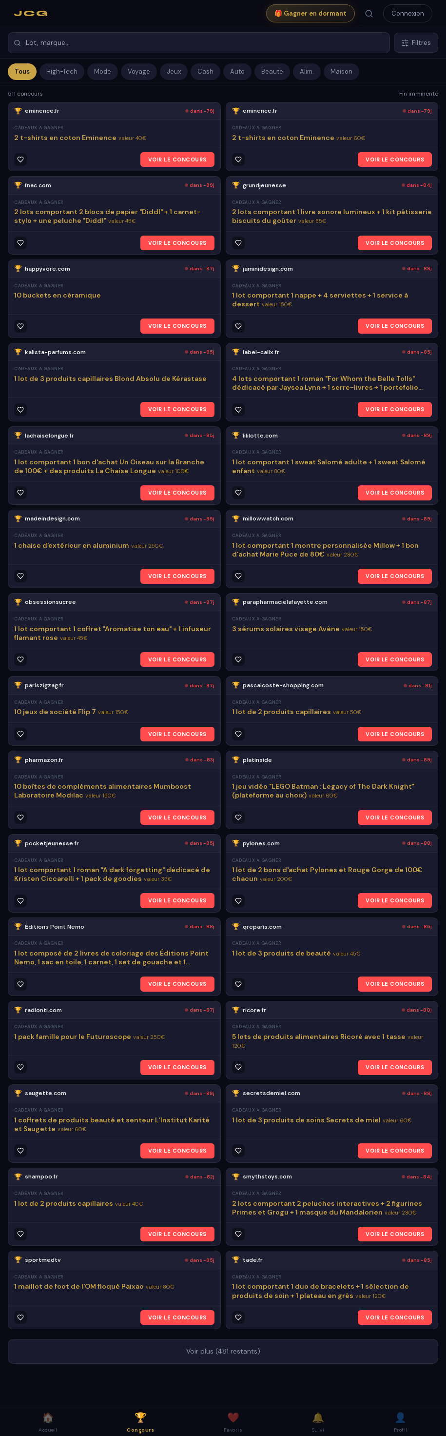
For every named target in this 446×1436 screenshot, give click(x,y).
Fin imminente (418, 94)
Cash (205, 71)
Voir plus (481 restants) (223, 1351)
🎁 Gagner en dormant (310, 13)
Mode (102, 71)
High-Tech (62, 71)
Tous (22, 71)
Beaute (272, 71)
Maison (341, 71)
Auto (237, 71)
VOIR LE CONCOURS (177, 159)
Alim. (307, 71)
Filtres (416, 43)
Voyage (139, 71)
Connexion (407, 13)
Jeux (174, 71)
